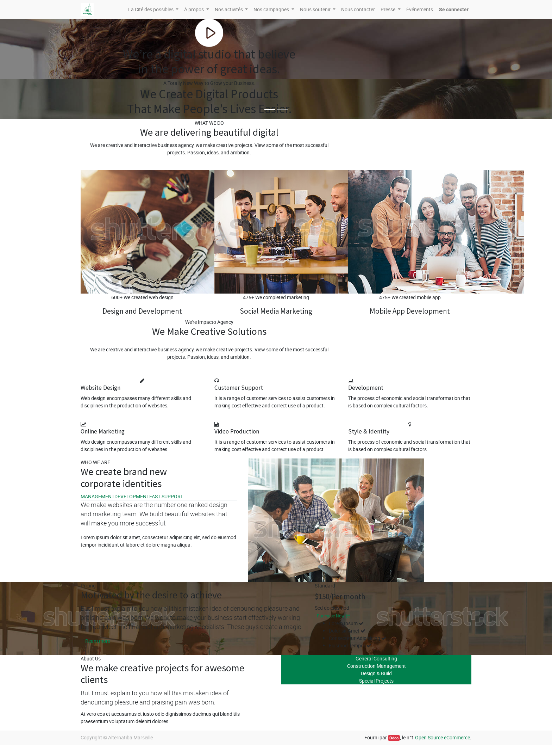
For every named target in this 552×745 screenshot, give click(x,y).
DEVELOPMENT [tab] (131, 496)
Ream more (97, 641)
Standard (325, 585)
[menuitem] (358, 9)
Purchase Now (333, 615)
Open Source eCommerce (442, 737)
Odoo (394, 737)
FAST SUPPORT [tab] (166, 496)
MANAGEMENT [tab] (97, 496)
